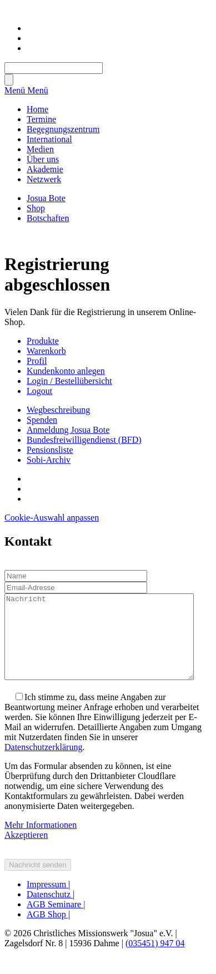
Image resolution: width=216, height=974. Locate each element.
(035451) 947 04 (155, 960)
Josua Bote (46, 198)
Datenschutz (50, 911)
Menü (15, 90)
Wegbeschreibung (58, 409)
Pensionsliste (50, 449)
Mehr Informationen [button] (40, 841)
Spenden (42, 419)
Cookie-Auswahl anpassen (51, 517)
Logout (39, 391)
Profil (37, 361)
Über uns (43, 159)
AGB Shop (48, 931)
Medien (40, 149)
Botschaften (48, 218)
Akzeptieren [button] (26, 851)
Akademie (45, 169)
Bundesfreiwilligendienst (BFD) (84, 439)
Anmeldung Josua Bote (68, 429)
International (49, 139)
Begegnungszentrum (63, 129)
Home (37, 109)
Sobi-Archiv (49, 459)
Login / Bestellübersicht (69, 381)
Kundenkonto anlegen (66, 371)
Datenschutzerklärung (43, 763)
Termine (41, 119)
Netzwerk (44, 179)
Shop (36, 208)
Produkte (43, 341)
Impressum (48, 901)
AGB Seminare (56, 921)
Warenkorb (46, 351)
